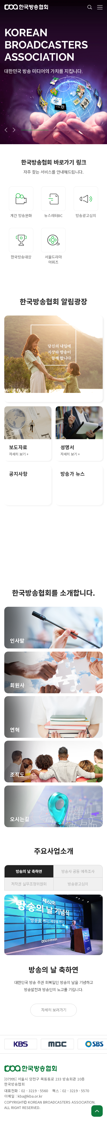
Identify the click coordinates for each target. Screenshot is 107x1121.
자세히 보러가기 (53, 1009)
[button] (5, 130)
